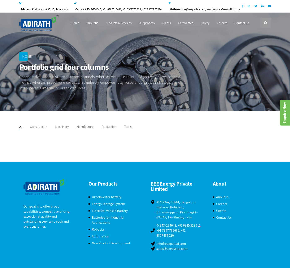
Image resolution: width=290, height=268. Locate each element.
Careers (222, 23)
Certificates (185, 23)
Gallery (204, 23)
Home (75, 23)
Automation (100, 236)
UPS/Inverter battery (106, 197)
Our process (147, 23)
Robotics (98, 229)
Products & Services (118, 23)
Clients (166, 23)
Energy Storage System (108, 204)
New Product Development (111, 243)
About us (92, 23)
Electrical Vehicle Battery (110, 211)
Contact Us (241, 23)
